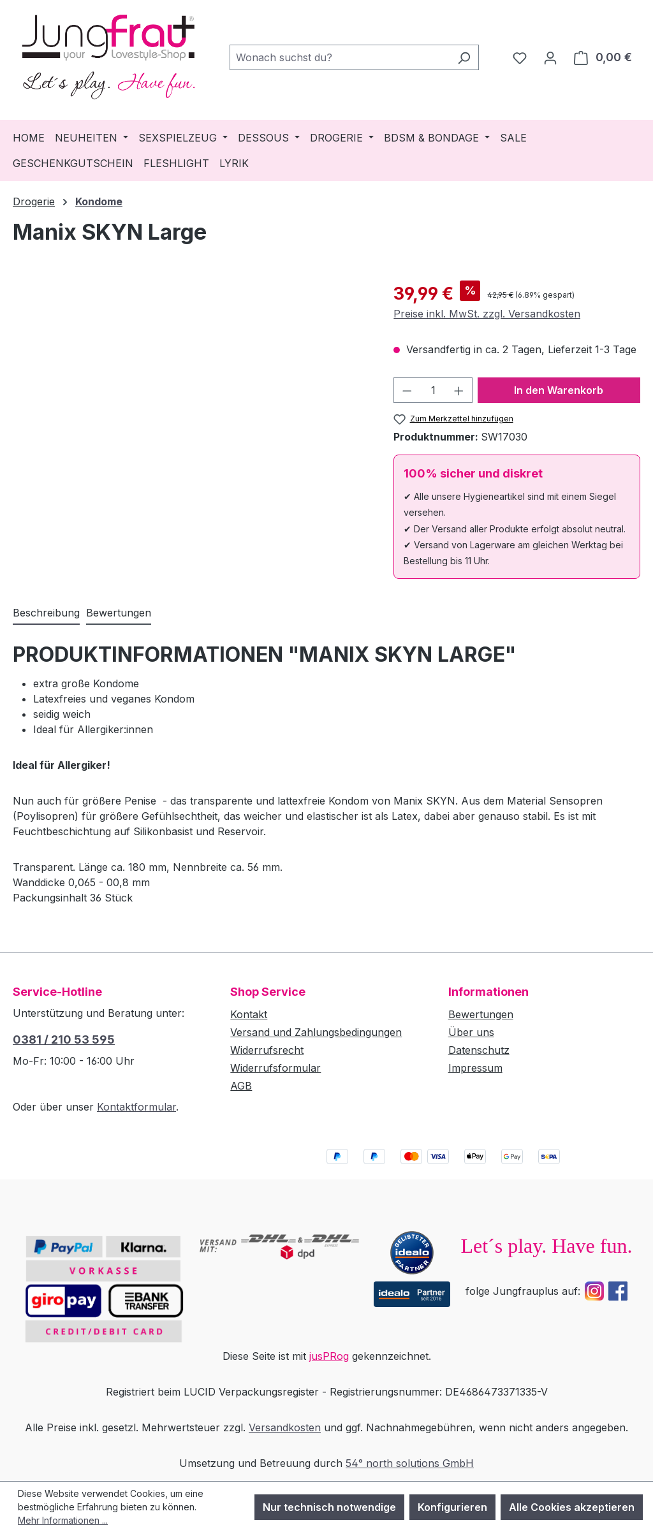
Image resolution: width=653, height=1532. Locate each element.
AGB (241, 1085)
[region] (190, 418)
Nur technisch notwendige (329, 1507)
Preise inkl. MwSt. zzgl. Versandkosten (486, 313)
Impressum (475, 1067)
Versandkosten (285, 1427)
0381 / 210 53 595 (64, 1039)
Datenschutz (479, 1050)
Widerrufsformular (275, 1067)
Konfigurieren (452, 1507)
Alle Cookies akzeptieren (572, 1507)
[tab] (46, 613)
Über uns (471, 1032)
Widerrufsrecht (267, 1050)
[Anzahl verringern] (406, 390)
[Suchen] (464, 57)
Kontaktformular (136, 1106)
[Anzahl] (433, 390)
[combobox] (340, 57)
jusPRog (329, 1356)
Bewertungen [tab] (118, 612)
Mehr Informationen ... (63, 1520)
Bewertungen (480, 1014)
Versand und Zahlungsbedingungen (316, 1032)
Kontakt (248, 1014)
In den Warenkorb (558, 390)
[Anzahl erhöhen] (459, 390)
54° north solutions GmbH (410, 1463)
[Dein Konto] (550, 57)
